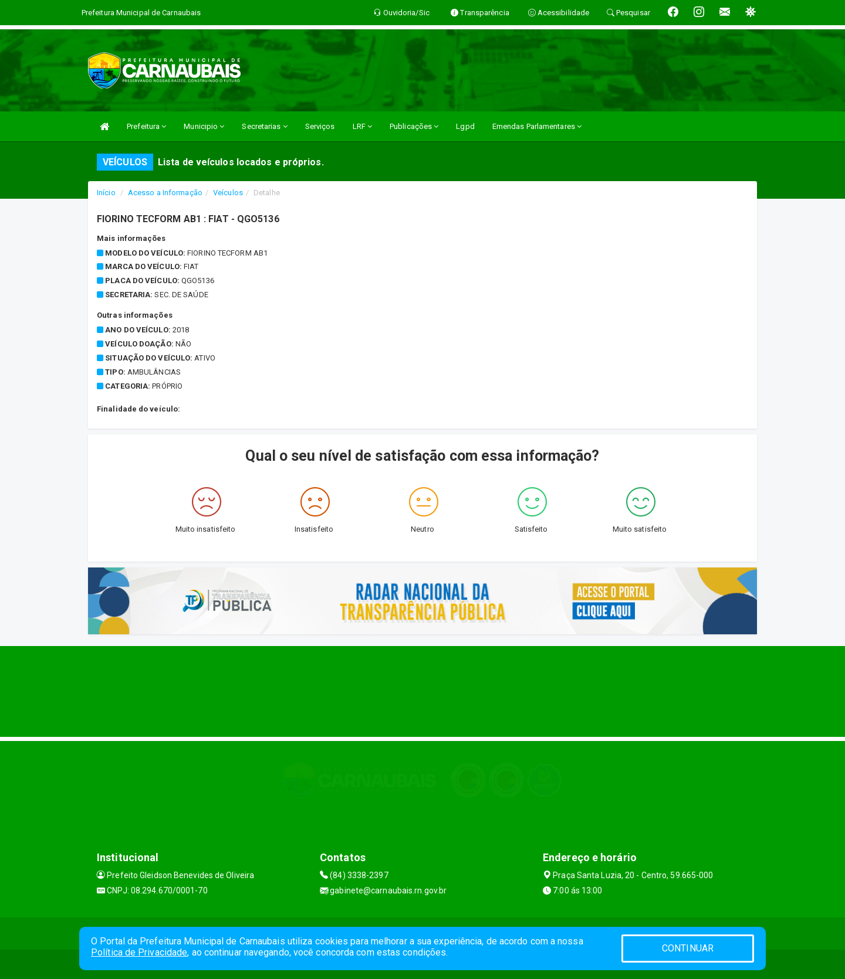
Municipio (204, 126)
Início (106, 192)
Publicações (414, 126)
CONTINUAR (688, 948)
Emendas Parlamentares (537, 126)
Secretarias (264, 126)
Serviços (320, 126)
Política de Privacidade (139, 952)
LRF (363, 126)
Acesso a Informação (165, 192)
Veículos (228, 192)
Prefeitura (146, 126)
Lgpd (465, 126)
